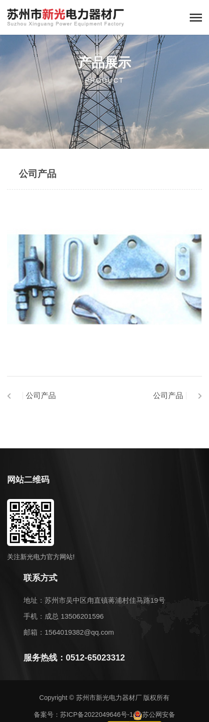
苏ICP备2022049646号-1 (96, 714)
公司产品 (41, 395)
